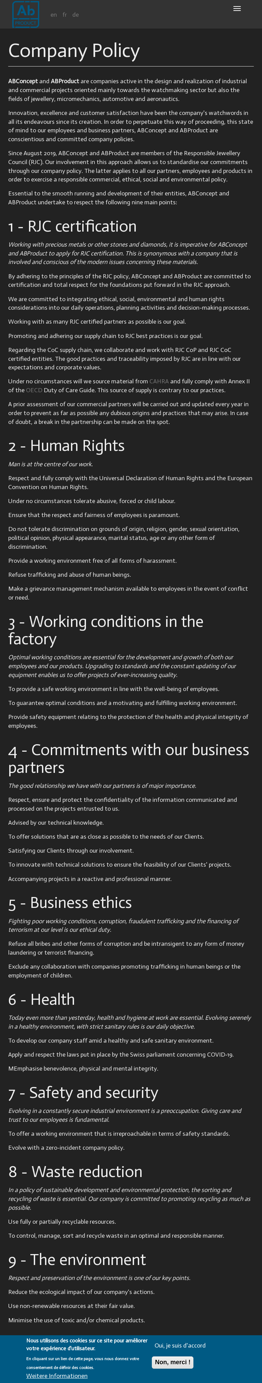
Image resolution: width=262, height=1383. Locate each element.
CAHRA (159, 381)
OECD (34, 390)
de (75, 14)
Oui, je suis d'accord (180, 1347)
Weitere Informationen (57, 1377)
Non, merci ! (172, 1363)
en (53, 14)
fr (64, 14)
